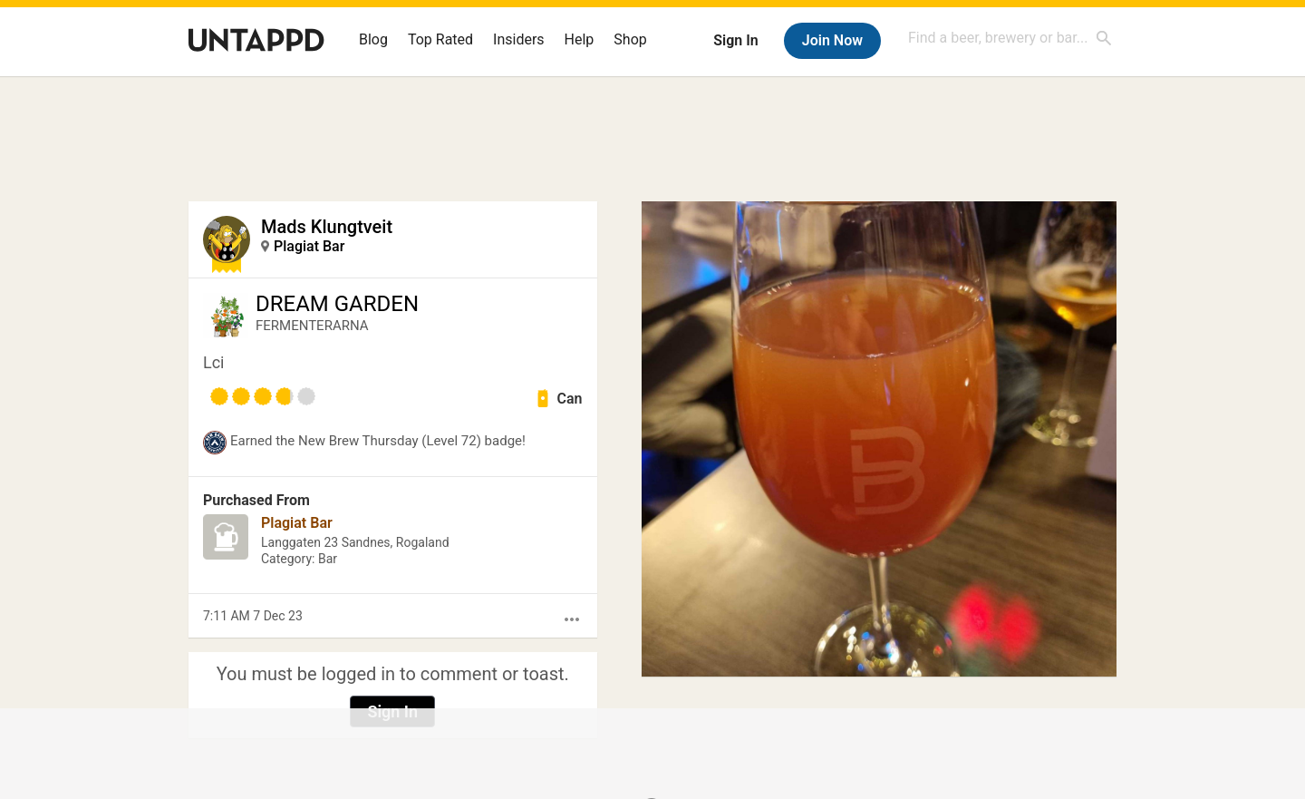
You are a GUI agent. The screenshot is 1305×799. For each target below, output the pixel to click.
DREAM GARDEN (337, 304)
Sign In (735, 40)
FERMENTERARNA (312, 325)
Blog (373, 39)
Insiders (519, 39)
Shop (630, 39)
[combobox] (1010, 38)
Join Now (832, 40)
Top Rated (440, 39)
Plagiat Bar (309, 246)
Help (579, 39)
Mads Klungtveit (326, 227)
